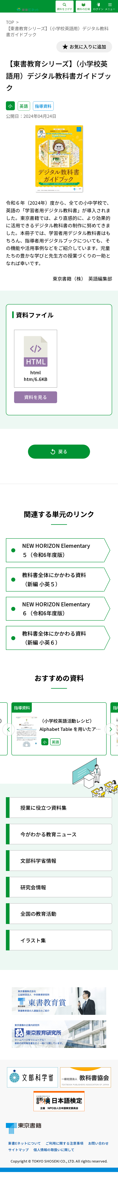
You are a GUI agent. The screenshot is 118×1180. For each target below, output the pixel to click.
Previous (8, 736)
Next (110, 736)
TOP (10, 22)
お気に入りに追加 (87, 47)
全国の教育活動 (39, 921)
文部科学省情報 (39, 868)
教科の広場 (81, 7)
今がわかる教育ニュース (50, 841)
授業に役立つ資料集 (45, 815)
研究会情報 (34, 894)
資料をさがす (61, 7)
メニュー (109, 7)
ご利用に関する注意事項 (67, 1151)
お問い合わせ (19, 1157)
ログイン (97, 7)
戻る (59, 453)
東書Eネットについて (25, 1151)
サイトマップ (45, 1157)
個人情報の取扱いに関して (82, 1157)
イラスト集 (34, 947)
